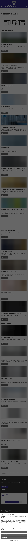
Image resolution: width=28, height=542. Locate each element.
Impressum (11, 540)
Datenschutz (16, 540)
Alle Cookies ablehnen (5, 534)
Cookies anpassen (4, 537)
